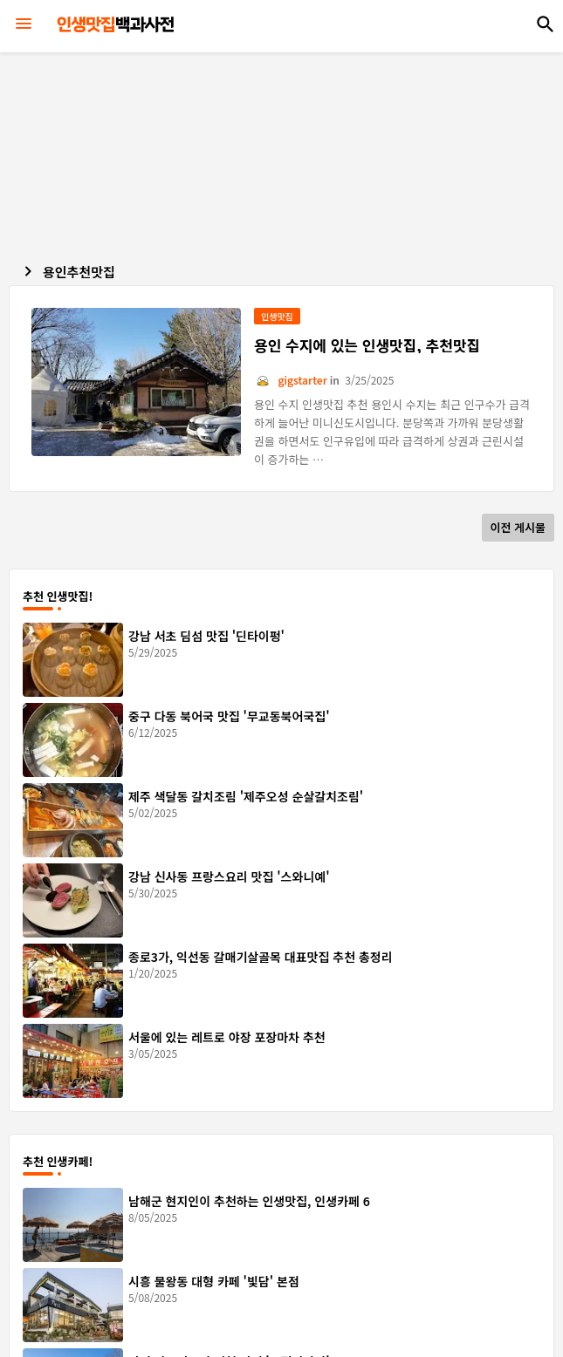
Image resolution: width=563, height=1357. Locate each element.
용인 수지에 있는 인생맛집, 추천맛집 (367, 345)
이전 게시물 (518, 527)
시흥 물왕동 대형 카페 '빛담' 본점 (213, 1281)
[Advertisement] (286, 152)
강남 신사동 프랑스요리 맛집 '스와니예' (229, 876)
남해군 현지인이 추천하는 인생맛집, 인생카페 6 (249, 1201)
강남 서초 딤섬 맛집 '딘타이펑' (206, 636)
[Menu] (23, 24)
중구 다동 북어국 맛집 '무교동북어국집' (229, 716)
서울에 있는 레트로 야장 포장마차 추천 (227, 1037)
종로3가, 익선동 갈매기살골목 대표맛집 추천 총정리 (260, 957)
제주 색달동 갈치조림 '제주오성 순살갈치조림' (245, 796)
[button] (545, 24)
